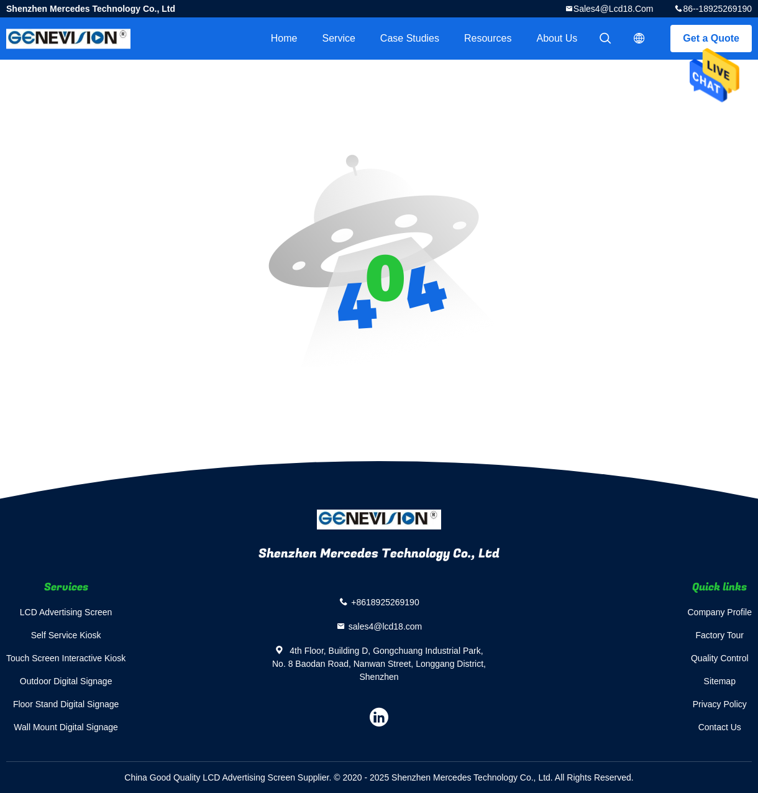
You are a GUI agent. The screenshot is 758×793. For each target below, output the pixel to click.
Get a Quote (711, 38)
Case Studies (409, 38)
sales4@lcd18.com (613, 9)
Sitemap (720, 681)
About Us (557, 38)
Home (284, 38)
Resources (487, 38)
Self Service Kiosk (66, 635)
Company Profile (720, 612)
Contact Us (719, 727)
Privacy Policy (720, 704)
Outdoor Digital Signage (66, 681)
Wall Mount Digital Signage (66, 727)
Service (338, 38)
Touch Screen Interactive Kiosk (66, 658)
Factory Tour (719, 635)
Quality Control (720, 658)
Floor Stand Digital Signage (66, 704)
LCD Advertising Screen (66, 612)
